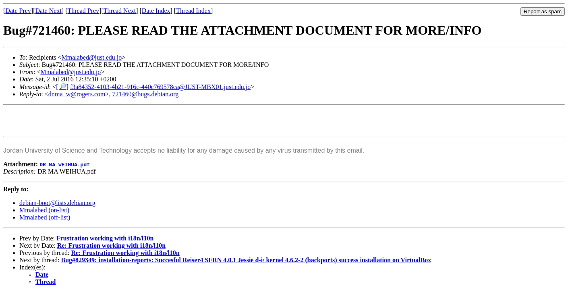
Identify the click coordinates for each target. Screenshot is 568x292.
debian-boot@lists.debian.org (57, 202)
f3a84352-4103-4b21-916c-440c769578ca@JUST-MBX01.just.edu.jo (160, 86)
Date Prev (18, 10)
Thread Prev (83, 10)
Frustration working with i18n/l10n (104, 238)
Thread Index (193, 10)
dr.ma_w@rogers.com (77, 94)
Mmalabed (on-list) (44, 210)
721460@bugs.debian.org (145, 94)
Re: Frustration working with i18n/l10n (111, 245)
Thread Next (120, 10)
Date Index (156, 10)
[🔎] (62, 86)
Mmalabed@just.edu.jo (91, 57)
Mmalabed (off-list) (44, 217)
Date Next (48, 10)
